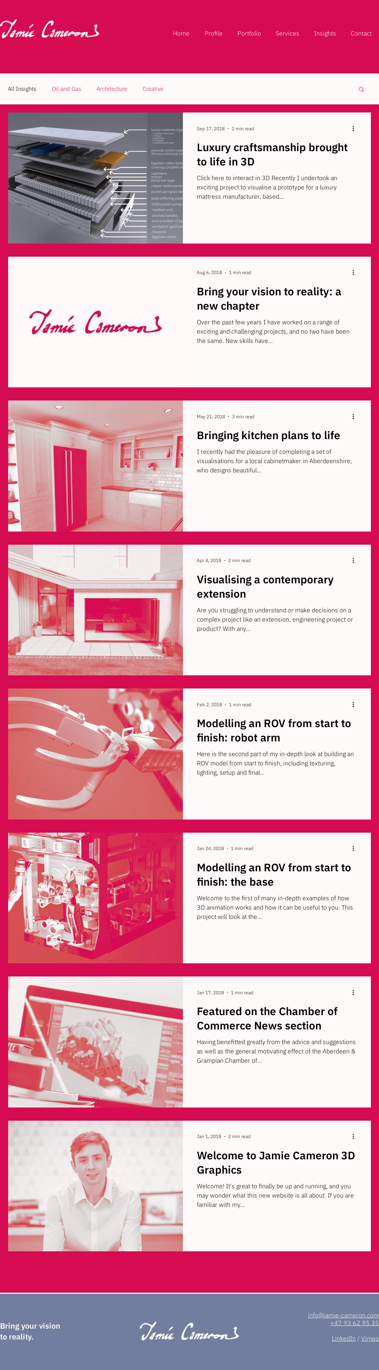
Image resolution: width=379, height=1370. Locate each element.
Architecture (112, 88)
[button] (361, 90)
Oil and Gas (66, 88)
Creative (153, 88)
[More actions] (355, 128)
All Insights (22, 88)
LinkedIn (344, 1338)
